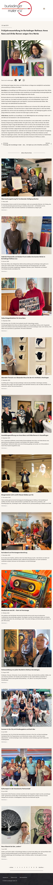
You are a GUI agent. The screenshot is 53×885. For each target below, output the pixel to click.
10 (36, 867)
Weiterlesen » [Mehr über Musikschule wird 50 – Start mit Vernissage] (4, 623)
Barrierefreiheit (23, 877)
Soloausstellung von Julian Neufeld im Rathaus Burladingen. (20, 670)
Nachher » (41, 867)
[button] (44, 8)
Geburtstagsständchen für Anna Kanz (13, 318)
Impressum (5, 877)
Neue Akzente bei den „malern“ (11, 846)
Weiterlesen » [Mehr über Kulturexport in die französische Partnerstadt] (4, 799)
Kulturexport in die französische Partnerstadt (15, 789)
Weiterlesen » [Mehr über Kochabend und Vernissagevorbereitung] (4, 563)
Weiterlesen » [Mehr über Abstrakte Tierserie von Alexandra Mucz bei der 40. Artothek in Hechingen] (4, 388)
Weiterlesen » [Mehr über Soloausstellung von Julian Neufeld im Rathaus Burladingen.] (4, 682)
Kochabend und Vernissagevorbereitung (14, 552)
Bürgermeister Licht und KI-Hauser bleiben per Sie (17, 495)
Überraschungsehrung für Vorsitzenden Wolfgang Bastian (20, 199)
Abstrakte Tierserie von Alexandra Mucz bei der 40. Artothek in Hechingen (25, 377)
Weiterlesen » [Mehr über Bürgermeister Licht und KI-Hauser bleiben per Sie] (4, 505)
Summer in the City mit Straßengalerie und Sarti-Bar (18, 729)
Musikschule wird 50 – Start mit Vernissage (15, 610)
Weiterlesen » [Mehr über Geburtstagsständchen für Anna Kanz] (4, 330)
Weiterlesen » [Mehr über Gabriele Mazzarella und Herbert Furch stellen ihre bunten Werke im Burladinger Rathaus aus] (4, 271)
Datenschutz (14, 877)
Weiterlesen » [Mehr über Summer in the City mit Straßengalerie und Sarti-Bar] (4, 742)
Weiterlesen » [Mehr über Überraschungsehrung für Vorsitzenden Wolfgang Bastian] (4, 210)
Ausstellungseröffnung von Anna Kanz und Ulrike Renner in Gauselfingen (24, 435)
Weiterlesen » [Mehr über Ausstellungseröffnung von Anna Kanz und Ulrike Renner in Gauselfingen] (4, 448)
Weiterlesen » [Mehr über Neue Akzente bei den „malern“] (4, 859)
